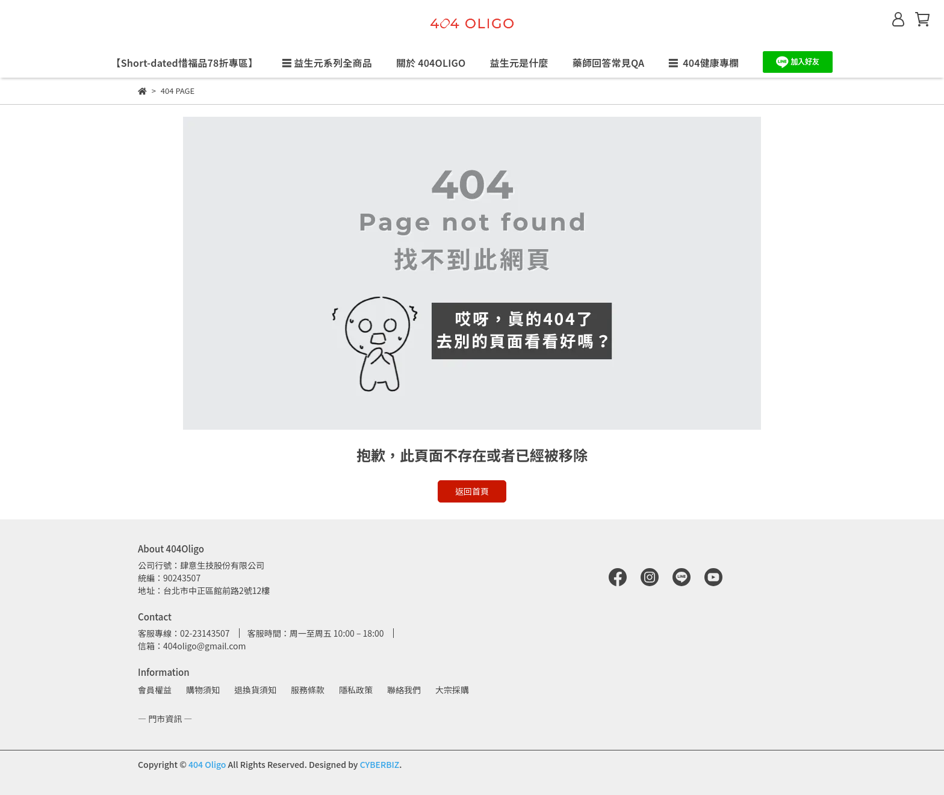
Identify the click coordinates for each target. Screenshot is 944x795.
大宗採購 (452, 690)
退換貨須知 (255, 690)
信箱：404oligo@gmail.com (192, 646)
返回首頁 (472, 491)
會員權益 (155, 690)
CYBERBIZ (380, 764)
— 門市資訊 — (165, 719)
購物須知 (203, 690)
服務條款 (307, 690)
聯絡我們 (404, 690)
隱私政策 (356, 690)
